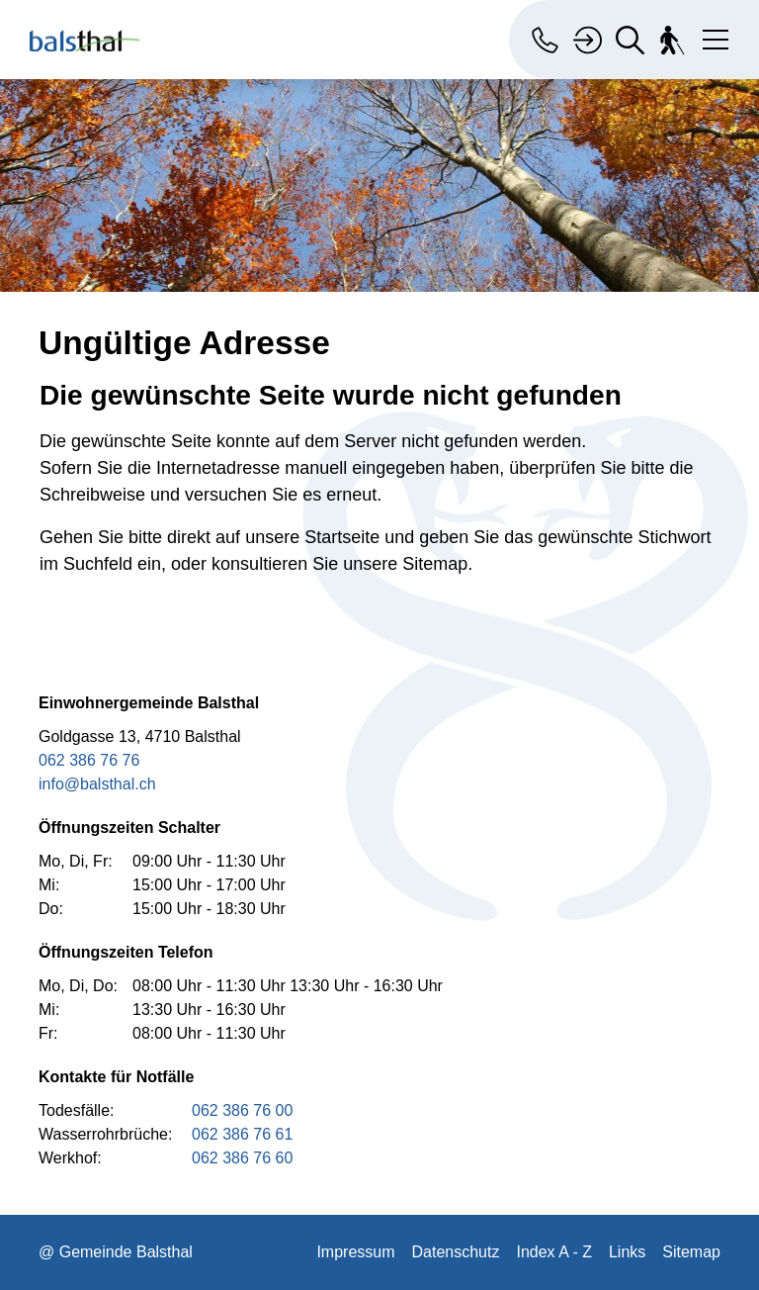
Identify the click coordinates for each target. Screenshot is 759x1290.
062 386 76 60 (242, 1158)
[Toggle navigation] (711, 35)
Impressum (355, 1252)
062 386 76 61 (242, 1134)
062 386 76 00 (242, 1110)
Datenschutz (456, 1252)
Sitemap (691, 1252)
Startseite (342, 537)
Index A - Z (553, 1252)
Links (627, 1252)
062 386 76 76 (89, 760)
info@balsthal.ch (97, 784)
